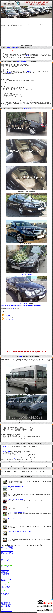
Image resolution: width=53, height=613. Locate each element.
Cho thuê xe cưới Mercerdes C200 (7, 552)
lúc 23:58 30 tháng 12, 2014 (9, 315)
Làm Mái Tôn (6, 316)
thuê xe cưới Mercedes (22, 61)
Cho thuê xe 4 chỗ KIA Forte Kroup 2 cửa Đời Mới (17, 525)
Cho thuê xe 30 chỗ (5, 574)
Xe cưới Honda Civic (4, 594)
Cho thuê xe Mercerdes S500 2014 (6, 554)
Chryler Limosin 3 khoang (6, 604)
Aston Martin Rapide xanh (5, 603)
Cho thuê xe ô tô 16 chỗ (5, 575)
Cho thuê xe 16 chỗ (5, 570)
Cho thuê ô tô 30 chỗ (5, 580)
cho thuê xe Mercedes (12, 47)
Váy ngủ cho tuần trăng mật (6, 611)
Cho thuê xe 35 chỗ (5, 572)
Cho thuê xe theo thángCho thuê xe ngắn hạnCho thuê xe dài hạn (5, 559)
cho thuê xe (47, 21)
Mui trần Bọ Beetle (4, 584)
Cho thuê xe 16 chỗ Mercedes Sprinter (15, 537)
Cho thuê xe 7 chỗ (4, 567)
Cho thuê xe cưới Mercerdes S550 (7, 546)
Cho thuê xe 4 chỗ (4, 566)
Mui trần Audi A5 (4, 585)
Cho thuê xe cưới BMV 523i (6, 577)
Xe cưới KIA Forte (5, 592)
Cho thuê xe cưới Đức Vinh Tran (7, 553)
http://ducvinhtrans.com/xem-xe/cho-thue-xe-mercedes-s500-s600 (20, 306)
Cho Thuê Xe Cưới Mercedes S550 (9, 20)
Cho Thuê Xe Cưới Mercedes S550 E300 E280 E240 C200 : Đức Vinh (21, 480)
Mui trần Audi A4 (4, 588)
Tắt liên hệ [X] (50, 599)
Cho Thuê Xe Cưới (23, 303)
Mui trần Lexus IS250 (5, 587)
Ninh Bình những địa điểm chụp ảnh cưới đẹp (16, 486)
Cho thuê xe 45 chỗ (5, 573)
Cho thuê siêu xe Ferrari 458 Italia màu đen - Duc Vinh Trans (19, 531)
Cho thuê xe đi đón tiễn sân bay (6, 563)
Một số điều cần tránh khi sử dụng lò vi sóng (16, 512)
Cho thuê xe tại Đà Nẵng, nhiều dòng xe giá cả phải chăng (19, 518)
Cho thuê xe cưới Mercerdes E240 (7, 551)
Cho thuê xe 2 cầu (4, 561)
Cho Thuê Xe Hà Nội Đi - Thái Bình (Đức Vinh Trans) (18, 505)
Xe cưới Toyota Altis (5, 593)
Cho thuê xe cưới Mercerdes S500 (7, 547)
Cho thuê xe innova (11, 567)
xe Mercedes (28, 108)
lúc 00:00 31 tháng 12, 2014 (9, 319)
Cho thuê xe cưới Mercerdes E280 (7, 549)
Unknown (6, 312)
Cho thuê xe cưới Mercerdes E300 (7, 548)
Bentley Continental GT (5, 597)
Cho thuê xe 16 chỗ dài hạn (6, 578)
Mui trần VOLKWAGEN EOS (6, 586)
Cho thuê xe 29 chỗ (5, 571)
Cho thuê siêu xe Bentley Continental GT (15, 499)
